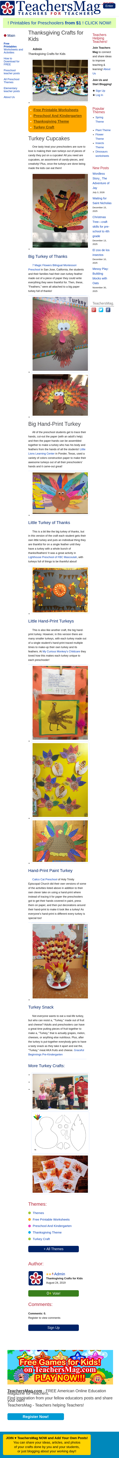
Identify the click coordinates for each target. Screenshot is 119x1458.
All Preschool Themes (11, 81)
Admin (59, 1274)
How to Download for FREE (11, 61)
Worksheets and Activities (13, 48)
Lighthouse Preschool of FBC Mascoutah (52, 557)
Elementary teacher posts (12, 90)
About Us (9, 97)
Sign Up (53, 1328)
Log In (99, 95)
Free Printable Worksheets (55, 110)
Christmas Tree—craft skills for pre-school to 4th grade (101, 226)
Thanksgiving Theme (51, 121)
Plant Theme (103, 130)
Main (11, 35)
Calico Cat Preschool (44, 879)
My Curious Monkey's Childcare (61, 651)
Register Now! (36, 1416)
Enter (109, 6)
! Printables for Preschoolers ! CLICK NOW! (59, 22)
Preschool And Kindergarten (57, 116)
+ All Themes (53, 1249)
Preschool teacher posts (12, 72)
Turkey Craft (43, 127)
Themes (38, 1213)
